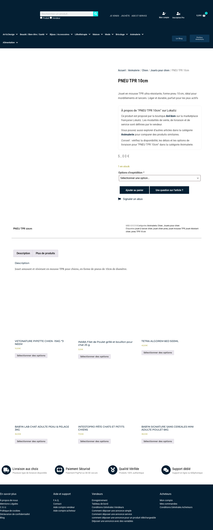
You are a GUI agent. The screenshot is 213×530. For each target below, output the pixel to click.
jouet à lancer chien (143, 228)
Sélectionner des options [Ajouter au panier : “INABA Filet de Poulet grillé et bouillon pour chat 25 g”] (94, 356)
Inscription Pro (178, 17)
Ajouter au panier (134, 190)
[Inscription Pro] (178, 13)
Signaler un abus (130, 199)
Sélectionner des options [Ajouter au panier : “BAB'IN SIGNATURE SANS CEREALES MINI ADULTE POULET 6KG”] (158, 441)
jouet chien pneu (160, 228)
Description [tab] (23, 253)
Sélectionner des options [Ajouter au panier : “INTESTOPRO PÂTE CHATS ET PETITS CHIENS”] (94, 441)
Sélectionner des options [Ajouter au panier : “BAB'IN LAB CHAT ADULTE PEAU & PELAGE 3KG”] (31, 441)
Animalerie (134, 70)
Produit (44, 18)
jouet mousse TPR (177, 228)
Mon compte (164, 17)
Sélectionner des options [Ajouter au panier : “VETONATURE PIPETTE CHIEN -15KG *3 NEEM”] (31, 355)
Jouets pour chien (159, 70)
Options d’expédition (131, 172)
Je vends (114, 16)
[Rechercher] (95, 13)
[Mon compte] (164, 13)
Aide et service (139, 16)
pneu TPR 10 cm (138, 231)
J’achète (125, 16)
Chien (145, 70)
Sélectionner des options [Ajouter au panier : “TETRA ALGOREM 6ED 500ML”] (158, 352)
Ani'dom (171, 116)
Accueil (122, 70)
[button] (10, 34)
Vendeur (55, 18)
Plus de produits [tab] (45, 253)
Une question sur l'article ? (169, 190)
